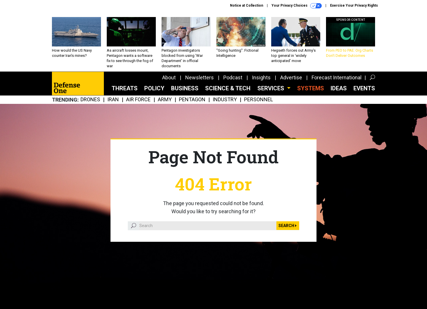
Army (165, 99)
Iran (113, 99)
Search (287, 225)
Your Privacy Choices (296, 5)
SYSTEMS (310, 88)
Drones (90, 99)
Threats (125, 88)
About (169, 77)
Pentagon (192, 99)
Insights (261, 77)
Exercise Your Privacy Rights (354, 5)
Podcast (232, 77)
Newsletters (199, 77)
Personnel (258, 99)
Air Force (138, 99)
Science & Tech (227, 88)
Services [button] (271, 88)
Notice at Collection (246, 5)
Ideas (339, 88)
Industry (225, 99)
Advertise (291, 77)
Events (364, 88)
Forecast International (337, 77)
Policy (154, 88)
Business (184, 88)
